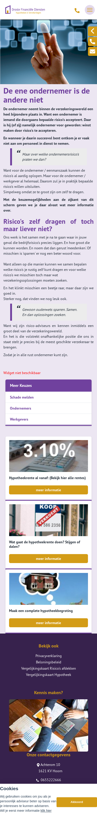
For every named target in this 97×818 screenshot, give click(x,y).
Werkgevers (19, 419)
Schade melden (22, 397)
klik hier (46, 814)
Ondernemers (20, 408)
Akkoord (77, 806)
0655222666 (48, 780)
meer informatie (48, 490)
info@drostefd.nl (48, 786)
